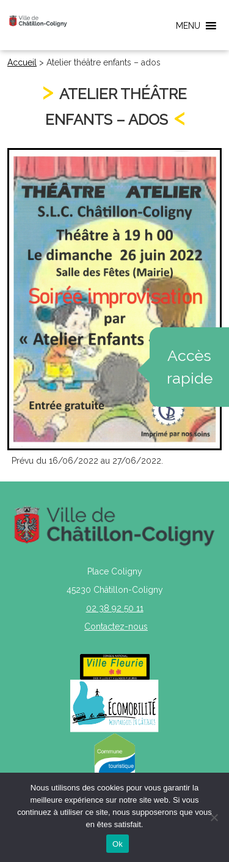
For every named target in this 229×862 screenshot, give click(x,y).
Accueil (22, 62)
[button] (188, 25)
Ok (117, 844)
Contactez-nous (116, 626)
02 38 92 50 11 (115, 608)
